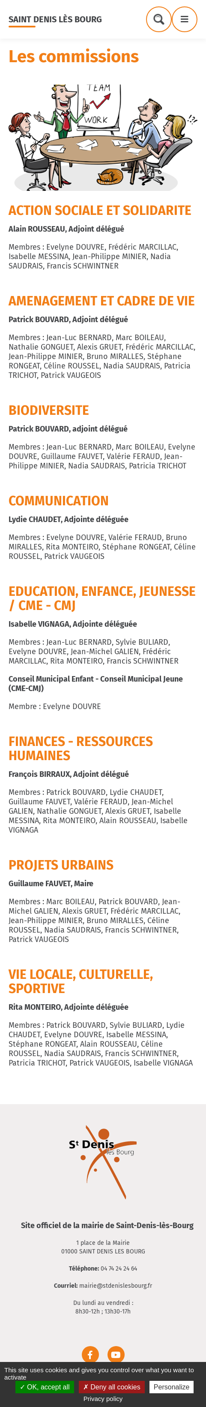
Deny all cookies (111, 1387)
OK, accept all (45, 1387)
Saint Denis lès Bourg (55, 19)
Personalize (172, 1387)
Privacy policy (103, 1398)
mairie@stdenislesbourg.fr (115, 1285)
